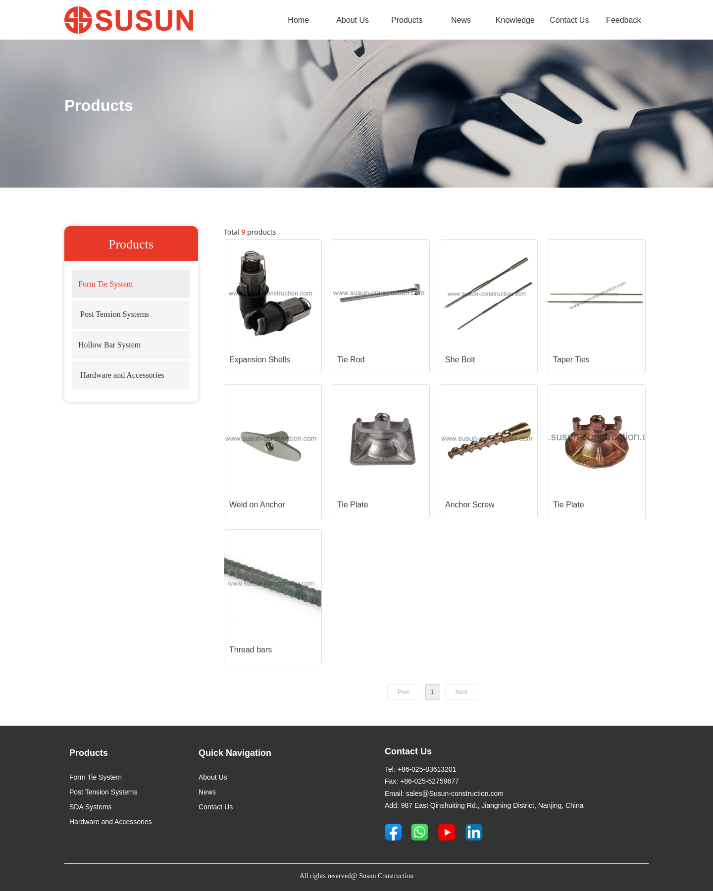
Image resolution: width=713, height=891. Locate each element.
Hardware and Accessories (122, 375)
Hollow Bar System (109, 345)
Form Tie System (105, 284)
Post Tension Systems (113, 314)
